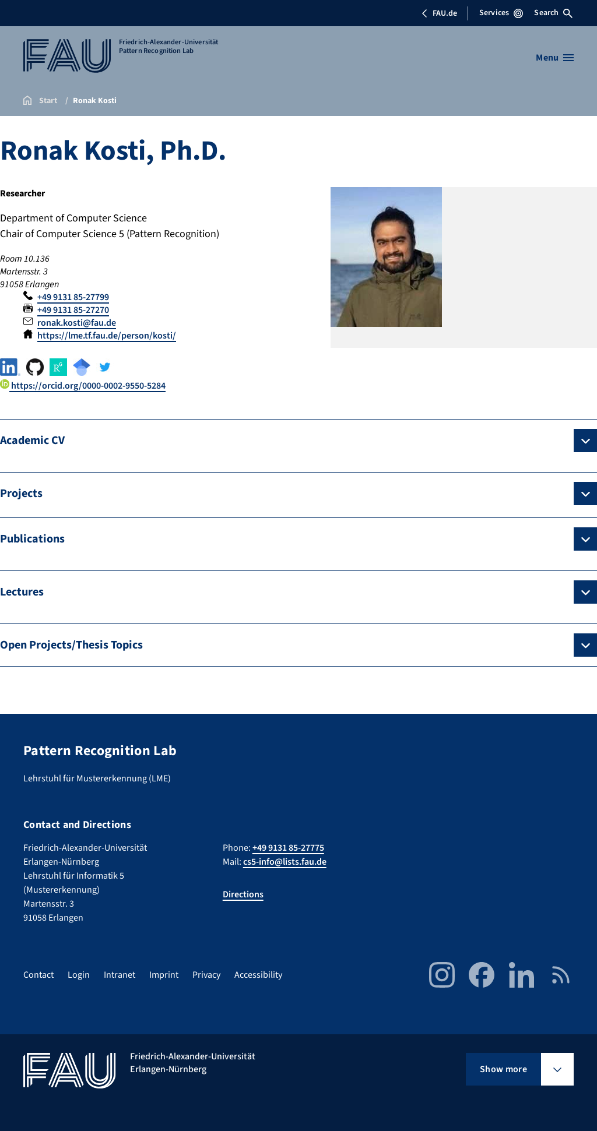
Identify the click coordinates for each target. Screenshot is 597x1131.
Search (553, 13)
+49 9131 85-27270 (73, 310)
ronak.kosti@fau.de (76, 322)
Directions (243, 894)
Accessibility (258, 974)
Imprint (163, 974)
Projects (21, 493)
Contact (38, 974)
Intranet (119, 974)
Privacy (206, 974)
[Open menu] (555, 58)
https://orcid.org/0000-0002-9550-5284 (88, 385)
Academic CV (32, 440)
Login (79, 974)
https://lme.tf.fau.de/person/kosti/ (106, 335)
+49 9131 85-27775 (288, 847)
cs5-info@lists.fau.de (284, 861)
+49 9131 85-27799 (73, 297)
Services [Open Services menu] (501, 13)
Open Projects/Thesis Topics (71, 645)
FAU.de (439, 13)
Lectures (22, 592)
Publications (32, 539)
